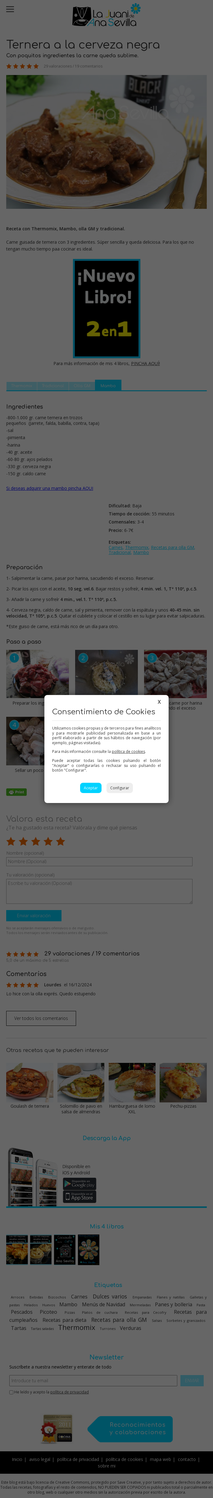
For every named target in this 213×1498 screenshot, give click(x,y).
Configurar (119, 788)
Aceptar (91, 788)
